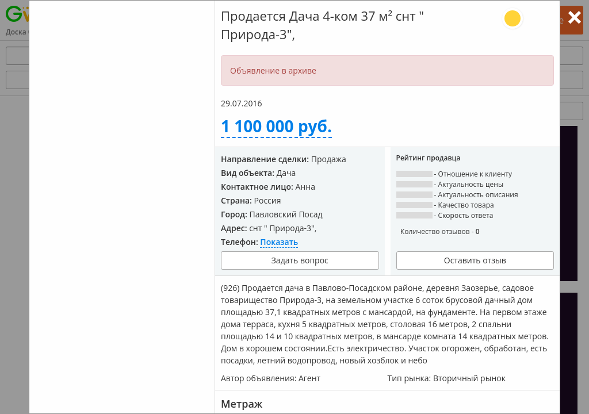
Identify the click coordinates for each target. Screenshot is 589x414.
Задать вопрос (299, 260)
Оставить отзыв (475, 260)
